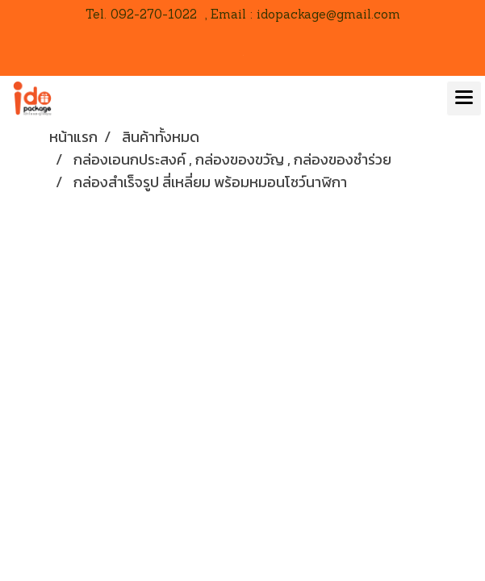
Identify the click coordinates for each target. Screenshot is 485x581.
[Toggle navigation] (464, 98)
